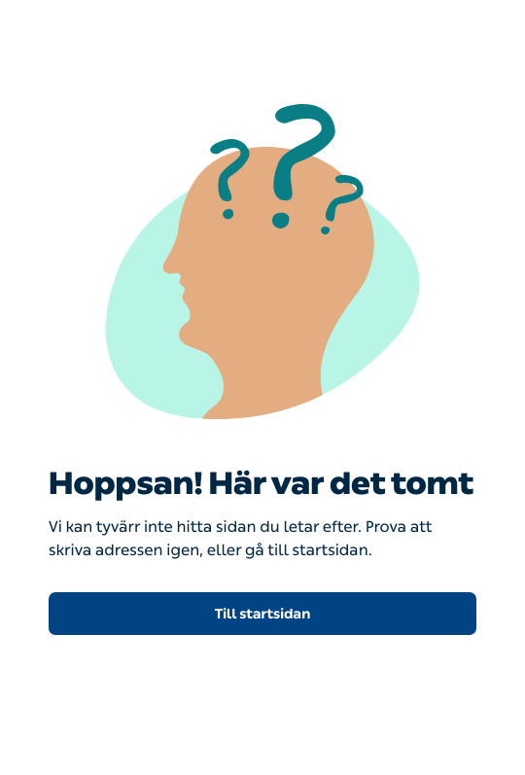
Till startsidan (263, 614)
